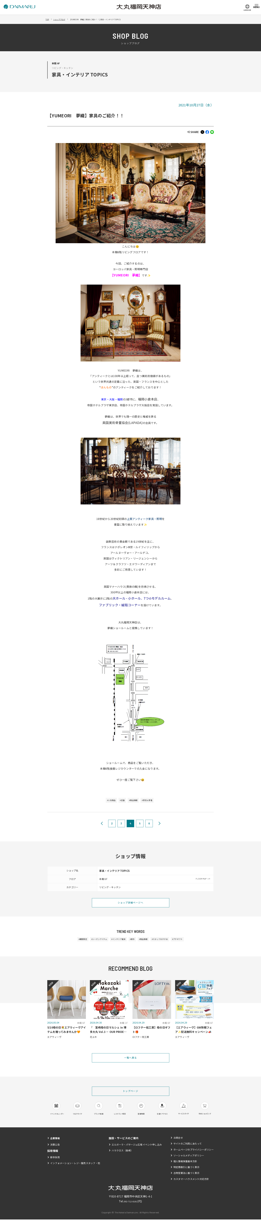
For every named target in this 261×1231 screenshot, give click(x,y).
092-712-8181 (130, 1213)
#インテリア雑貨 (114, 941)
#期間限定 (67, 941)
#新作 (133, 941)
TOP (48, 19)
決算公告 (55, 1156)
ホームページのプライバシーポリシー (193, 1161)
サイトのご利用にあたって (187, 1155)
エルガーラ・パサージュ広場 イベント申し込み (137, 1156)
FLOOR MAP (201, 879)
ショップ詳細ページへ (130, 904)
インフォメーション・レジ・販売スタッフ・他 (75, 1174)
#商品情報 (134, 801)
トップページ (130, 1094)
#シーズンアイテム (89, 941)
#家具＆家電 (153, 801)
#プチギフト (192, 941)
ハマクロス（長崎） (122, 1162)
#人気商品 (105, 801)
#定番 (120, 801)
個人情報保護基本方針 (185, 1172)
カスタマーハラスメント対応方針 (191, 1190)
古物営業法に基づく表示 (186, 1184)
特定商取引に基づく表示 (186, 1178)
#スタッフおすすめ (169, 941)
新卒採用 (55, 1168)
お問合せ (178, 1149)
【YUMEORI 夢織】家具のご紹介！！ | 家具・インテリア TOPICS (111, 19)
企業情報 (55, 1150)
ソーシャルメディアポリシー (188, 1167)
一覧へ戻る (130, 1060)
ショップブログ (63, 19)
